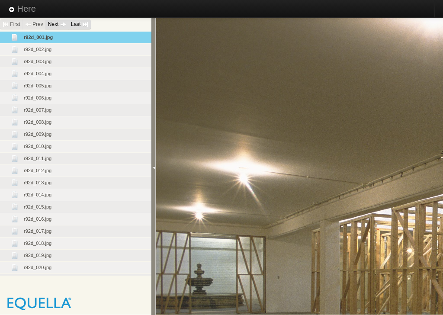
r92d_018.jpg (37, 243)
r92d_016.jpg (37, 219)
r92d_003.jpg (37, 61)
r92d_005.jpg (37, 85)
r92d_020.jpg (37, 267)
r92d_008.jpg (37, 122)
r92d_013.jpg (37, 182)
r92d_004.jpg (37, 73)
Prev (34, 24)
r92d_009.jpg (37, 134)
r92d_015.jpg (37, 206)
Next (57, 24)
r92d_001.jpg (38, 37)
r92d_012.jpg (37, 170)
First (11, 24)
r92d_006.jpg (37, 97)
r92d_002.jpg (37, 49)
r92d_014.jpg (37, 194)
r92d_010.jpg (37, 146)
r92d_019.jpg (37, 255)
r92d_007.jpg (37, 109)
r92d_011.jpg (37, 158)
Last (79, 24)
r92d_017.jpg (37, 231)
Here (22, 8)
